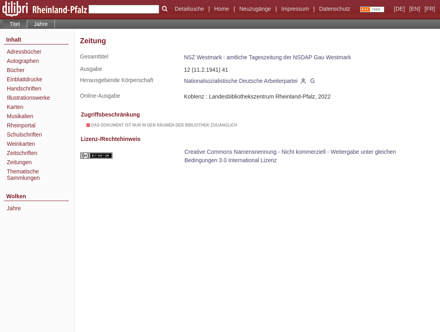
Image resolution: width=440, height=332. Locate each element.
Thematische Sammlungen (23, 174)
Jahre (41, 24)
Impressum (295, 9)
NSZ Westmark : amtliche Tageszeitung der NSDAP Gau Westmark (267, 57)
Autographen (23, 61)
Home (221, 9)
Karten (15, 107)
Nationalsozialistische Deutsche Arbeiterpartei (241, 81)
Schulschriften (24, 134)
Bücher (15, 70)
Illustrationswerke (28, 98)
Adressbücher (24, 51)
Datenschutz (334, 9)
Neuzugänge (255, 9)
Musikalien (20, 116)
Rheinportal (21, 125)
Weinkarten (21, 144)
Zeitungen (19, 162)
